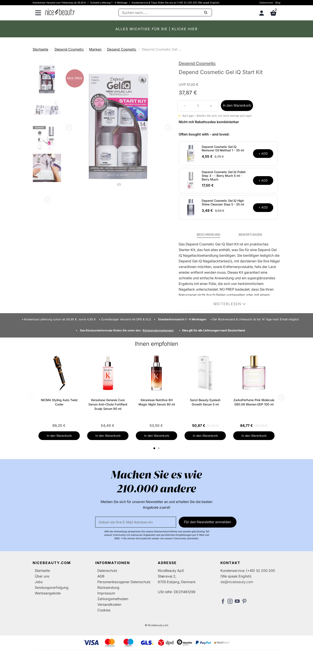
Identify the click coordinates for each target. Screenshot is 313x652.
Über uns (42, 576)
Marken (95, 49)
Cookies (103, 610)
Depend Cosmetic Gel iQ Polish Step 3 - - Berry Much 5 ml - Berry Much (224, 175)
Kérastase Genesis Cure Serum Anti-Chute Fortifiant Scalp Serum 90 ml (107, 404)
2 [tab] (159, 448)
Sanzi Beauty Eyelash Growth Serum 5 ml (205, 402)
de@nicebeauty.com (236, 582)
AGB (100, 576)
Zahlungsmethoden (112, 599)
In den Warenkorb (237, 105)
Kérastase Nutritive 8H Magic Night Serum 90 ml (156, 402)
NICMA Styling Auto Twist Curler (59, 402)
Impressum (106, 593)
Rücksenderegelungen (158, 330)
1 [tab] (154, 448)
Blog (277, 2)
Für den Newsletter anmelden (207, 522)
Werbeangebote (48, 593)
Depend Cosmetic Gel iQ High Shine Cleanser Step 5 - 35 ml (223, 202)
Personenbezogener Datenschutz (124, 582)
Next (46, 199)
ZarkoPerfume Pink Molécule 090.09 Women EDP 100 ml (253, 402)
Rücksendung (108, 587)
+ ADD (263, 153)
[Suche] (165, 12)
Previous (49, 59)
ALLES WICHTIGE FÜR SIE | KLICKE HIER (156, 29)
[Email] (135, 522)
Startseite (40, 49)
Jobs (39, 582)
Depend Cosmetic (69, 49)
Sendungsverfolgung (51, 587)
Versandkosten (109, 604)
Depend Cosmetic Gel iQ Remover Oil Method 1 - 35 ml (223, 148)
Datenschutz (266, 2)
